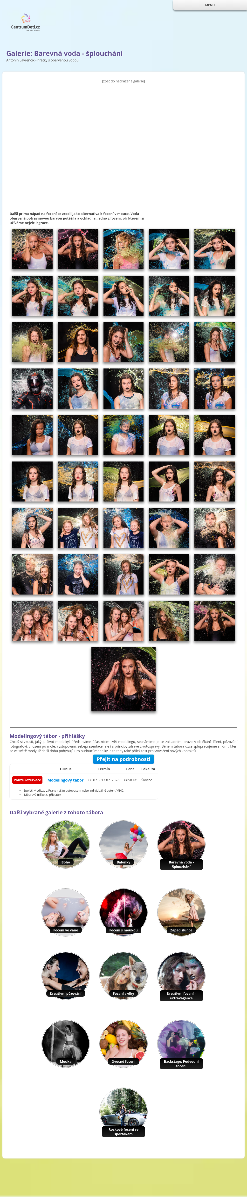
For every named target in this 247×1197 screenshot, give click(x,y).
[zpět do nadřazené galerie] (123, 81)
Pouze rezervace (27, 780)
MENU (210, 5)
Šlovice (146, 780)
